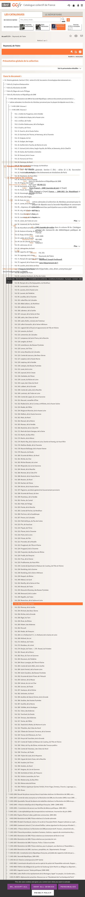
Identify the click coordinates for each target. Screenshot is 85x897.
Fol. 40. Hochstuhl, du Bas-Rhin (25, 186)
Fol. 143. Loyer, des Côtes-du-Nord (26, 383)
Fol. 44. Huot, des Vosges (23, 197)
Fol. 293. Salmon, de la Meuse (25, 680)
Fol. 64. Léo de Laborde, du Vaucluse (27, 241)
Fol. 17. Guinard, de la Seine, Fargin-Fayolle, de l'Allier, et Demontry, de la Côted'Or (43, 148)
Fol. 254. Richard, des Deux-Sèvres (26, 611)
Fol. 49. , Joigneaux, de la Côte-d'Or (27, 207)
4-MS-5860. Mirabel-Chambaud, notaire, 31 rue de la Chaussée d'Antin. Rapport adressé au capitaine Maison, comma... (43, 822)
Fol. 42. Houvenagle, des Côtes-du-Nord (28, 193)
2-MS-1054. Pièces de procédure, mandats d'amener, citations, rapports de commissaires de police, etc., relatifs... (42, 832)
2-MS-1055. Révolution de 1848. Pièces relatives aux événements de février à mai (37, 836)
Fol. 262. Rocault (20, 628)
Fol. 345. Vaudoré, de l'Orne (24, 762)
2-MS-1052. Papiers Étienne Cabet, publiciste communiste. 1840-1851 (33, 815)
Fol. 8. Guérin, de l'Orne (23, 128)
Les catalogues (14, 14)
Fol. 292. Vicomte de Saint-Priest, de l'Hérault (30, 676)
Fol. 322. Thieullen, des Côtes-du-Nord (28, 728)
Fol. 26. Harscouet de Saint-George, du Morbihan (31, 166)
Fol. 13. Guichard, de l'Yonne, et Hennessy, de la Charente (34, 134)
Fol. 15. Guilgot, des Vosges (24, 141)
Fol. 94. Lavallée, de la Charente (25, 297)
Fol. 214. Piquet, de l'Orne (23, 528)
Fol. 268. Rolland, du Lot (23, 638)
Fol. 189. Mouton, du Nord (23, 479)
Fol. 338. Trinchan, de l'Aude (24, 752)
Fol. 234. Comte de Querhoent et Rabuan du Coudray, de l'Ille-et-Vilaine (39, 566)
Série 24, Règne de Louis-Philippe (18, 91)
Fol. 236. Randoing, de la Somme (26, 569)
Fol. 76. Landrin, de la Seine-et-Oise (27, 266)
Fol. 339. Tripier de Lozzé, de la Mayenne (28, 756)
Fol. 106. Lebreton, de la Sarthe (25, 310)
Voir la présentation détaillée (68, 68)
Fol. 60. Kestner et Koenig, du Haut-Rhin (28, 231)
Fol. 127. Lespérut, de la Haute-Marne (27, 359)
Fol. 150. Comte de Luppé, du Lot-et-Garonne (30, 397)
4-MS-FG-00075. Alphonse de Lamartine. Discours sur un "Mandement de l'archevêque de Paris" (42, 877)
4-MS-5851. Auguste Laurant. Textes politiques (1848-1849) (29, 870)
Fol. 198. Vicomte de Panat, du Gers (27, 493)
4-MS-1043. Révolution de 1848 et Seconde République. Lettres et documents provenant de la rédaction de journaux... (42, 99)
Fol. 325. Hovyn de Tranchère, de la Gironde (29, 738)
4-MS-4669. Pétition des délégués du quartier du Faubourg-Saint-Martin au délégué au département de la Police (43, 867)
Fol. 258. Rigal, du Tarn (22, 618)
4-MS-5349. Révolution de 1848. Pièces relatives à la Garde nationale (33, 818)
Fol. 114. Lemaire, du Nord (24, 331)
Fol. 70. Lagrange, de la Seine (25, 255)
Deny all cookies (44, 887)
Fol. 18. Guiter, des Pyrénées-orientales (28, 152)
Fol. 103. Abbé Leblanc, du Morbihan (27, 304)
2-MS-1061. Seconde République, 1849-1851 (24, 856)
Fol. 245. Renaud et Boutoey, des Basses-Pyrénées (31, 590)
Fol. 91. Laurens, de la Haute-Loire (26, 290)
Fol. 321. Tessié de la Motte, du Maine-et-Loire (30, 724)
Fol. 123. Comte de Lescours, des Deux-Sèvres (30, 355)
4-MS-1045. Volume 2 (19, 110)
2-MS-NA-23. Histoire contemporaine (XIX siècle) (26, 860)
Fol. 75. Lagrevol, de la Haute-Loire (27, 262)
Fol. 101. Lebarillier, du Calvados (26, 300)
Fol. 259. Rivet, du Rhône (23, 621)
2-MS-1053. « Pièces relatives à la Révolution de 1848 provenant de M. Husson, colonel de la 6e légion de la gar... (42, 829)
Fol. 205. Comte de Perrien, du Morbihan (28, 511)
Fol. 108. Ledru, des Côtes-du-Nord (26, 317)
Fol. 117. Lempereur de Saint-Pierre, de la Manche (31, 338)
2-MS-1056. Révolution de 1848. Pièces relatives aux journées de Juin (33, 839)
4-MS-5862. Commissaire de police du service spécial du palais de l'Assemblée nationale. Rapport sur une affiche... (43, 863)
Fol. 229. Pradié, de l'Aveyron (24, 555)
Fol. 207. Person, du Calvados (25, 517)
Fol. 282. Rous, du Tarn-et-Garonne (26, 655)
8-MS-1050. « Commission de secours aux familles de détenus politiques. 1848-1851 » (38, 808)
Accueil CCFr (6, 36)
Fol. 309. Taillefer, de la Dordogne (26, 707)
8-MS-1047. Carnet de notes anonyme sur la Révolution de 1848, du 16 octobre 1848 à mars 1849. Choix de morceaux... (43, 798)
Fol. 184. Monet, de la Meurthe (25, 469)
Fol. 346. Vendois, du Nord (23, 766)
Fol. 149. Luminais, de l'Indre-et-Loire (27, 393)
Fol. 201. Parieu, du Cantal (24, 500)
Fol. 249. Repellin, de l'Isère (24, 597)
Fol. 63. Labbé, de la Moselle (24, 238)
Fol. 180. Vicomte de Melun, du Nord (27, 455)
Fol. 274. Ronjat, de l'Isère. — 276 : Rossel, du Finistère (33, 649)
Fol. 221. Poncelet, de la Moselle (25, 542)
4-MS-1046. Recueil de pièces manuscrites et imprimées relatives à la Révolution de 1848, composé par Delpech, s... (42, 794)
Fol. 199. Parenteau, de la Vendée (26, 497)
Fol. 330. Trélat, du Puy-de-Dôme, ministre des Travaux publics (36, 745)
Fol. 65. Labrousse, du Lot (23, 245)
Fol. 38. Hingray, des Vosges (24, 183)
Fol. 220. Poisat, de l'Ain (23, 538)
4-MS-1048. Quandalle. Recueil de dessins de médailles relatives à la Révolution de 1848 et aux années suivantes (42, 801)
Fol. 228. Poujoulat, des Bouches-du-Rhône (29, 552)
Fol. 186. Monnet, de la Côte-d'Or (26, 473)
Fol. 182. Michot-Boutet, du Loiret (26, 462)
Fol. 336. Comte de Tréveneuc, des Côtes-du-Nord (31, 749)
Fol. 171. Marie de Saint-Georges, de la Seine (30, 431)
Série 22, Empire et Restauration (18, 84)
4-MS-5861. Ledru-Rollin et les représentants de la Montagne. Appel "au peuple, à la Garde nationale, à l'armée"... (43, 874)
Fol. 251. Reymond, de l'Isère (24, 604)
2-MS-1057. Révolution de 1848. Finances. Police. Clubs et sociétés (32, 842)
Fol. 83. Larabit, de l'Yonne (24, 279)
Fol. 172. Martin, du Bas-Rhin (24, 435)
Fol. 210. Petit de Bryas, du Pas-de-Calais (29, 521)
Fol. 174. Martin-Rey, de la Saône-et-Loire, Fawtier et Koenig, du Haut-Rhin (40, 442)
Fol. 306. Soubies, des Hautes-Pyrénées (28, 700)
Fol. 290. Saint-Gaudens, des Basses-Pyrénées (30, 673)
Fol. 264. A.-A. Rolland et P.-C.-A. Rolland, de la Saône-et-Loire (36, 635)
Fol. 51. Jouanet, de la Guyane (25, 214)
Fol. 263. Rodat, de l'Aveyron (24, 631)
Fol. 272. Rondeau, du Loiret (24, 645)
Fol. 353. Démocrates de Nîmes (25, 783)
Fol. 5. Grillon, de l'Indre (23, 121)
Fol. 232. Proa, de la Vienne (24, 559)
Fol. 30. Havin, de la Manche (24, 169)
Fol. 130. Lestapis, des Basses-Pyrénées (28, 366)
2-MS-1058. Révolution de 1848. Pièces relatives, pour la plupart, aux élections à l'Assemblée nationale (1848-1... (42, 846)
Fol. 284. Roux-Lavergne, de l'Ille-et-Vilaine (29, 662)
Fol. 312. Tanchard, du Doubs (24, 714)
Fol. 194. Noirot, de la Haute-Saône (27, 486)
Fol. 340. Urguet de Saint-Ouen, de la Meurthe (30, 759)
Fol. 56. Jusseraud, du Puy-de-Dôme (27, 224)
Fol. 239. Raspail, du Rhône (24, 576)
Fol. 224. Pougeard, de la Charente (26, 549)
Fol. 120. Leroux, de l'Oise (23, 348)
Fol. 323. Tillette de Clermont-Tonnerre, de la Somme (33, 731)
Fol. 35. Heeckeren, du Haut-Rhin (26, 176)
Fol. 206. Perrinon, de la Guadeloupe (27, 514)
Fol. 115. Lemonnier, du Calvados (26, 335)
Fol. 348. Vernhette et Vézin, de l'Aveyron (28, 773)
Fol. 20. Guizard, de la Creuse (24, 155)
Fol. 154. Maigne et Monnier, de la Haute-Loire (30, 410)
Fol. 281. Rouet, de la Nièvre (24, 652)
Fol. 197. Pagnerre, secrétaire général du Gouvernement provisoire (37, 490)
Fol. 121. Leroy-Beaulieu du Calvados (27, 352)
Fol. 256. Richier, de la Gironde (25, 614)
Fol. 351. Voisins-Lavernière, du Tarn (27, 776)
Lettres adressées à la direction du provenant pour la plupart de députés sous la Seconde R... (42, 102)
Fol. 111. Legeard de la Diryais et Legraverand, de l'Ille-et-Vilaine (37, 328)
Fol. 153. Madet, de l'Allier (23, 407)
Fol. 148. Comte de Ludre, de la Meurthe (28, 390)
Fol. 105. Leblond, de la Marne (25, 307)
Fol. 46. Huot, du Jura (22, 200)
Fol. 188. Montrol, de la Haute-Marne (27, 476)
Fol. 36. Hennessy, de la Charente (26, 179)
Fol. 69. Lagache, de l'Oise (23, 252)
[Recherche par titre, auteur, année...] (39, 20)
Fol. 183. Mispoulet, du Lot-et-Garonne (28, 466)
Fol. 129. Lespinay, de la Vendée (25, 362)
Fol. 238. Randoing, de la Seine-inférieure (29, 573)
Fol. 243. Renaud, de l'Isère (24, 586)
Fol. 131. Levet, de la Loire (23, 369)
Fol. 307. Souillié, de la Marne (25, 704)
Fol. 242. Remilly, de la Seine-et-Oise (27, 583)
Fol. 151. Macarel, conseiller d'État (26, 400)
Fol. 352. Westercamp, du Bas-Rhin (26, 780)
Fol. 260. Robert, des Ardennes (25, 624)
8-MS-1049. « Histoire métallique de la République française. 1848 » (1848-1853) (36, 805)
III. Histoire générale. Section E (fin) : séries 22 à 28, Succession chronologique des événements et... (38, 80)
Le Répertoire (53, 14)
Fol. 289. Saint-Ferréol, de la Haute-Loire (28, 669)
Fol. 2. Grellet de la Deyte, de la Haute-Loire (29, 117)
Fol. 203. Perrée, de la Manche (25, 507)
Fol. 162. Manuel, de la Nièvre (25, 421)
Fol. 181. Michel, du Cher (23, 459)
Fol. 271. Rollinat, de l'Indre (24, 642)
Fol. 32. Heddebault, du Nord (24, 172)
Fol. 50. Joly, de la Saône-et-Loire (26, 210)
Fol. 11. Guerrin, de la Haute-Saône (27, 131)
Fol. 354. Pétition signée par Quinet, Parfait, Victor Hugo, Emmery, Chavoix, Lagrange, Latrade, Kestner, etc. (46, 787)
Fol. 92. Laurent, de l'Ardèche (24, 293)
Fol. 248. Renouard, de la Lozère (25, 593)
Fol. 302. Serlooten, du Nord (24, 693)
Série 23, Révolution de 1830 (16, 88)
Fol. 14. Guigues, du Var (23, 138)
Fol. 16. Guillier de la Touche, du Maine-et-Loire (31, 145)
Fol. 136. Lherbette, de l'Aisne (24, 376)
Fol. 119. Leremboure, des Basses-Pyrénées (29, 345)
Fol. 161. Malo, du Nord (22, 417)
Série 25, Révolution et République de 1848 (21, 94)
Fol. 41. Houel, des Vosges (23, 190)
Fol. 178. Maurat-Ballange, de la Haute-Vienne (30, 448)
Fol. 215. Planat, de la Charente (25, 531)
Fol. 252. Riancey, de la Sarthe (25, 607)
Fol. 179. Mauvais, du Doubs (24, 452)
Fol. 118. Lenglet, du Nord (23, 341)
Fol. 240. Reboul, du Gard (23, 580)
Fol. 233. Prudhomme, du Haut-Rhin (27, 562)
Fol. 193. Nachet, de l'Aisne (24, 483)
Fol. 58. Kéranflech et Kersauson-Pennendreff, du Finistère (34, 228)
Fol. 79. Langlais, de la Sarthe (25, 269)
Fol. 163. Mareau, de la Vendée (25, 424)
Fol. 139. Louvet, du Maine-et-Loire (26, 379)
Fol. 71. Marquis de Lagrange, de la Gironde (29, 259)
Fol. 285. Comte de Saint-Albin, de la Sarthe (29, 666)
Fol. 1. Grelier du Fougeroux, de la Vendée (29, 114)
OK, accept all (19, 887)
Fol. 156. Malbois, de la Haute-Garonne (28, 414)
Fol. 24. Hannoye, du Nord (23, 162)
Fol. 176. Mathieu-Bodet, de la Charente (28, 445)
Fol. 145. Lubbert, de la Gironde (25, 386)
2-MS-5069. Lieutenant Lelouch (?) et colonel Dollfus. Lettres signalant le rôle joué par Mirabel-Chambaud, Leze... (43, 825)
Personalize (68, 887)
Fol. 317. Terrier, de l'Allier (23, 721)
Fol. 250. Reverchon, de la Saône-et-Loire (29, 600)
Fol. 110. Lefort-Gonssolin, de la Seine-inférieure (31, 324)
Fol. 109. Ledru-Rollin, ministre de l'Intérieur (30, 321)
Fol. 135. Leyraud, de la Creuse (25, 373)
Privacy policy (42, 893)
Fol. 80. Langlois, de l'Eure (24, 272)
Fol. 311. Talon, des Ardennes (24, 711)
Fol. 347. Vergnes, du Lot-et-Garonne (27, 769)
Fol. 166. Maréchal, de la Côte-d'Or (26, 428)
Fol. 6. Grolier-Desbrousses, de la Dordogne (29, 124)
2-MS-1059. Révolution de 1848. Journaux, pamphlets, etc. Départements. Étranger (38, 849)
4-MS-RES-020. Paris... (42, 853)
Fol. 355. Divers (20, 790)
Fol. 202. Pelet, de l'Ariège (23, 504)
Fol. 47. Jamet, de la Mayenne (25, 203)
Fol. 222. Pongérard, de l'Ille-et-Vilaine (28, 545)
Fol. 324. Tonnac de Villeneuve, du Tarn (28, 735)
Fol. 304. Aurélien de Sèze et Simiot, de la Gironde (31, 697)
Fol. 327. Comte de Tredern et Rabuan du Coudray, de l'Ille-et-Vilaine (38, 742)
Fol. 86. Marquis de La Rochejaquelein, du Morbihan (32, 283)
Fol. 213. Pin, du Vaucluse (23, 524)
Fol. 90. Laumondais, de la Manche (26, 286)
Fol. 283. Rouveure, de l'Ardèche (25, 659)
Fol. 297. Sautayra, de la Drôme (25, 690)
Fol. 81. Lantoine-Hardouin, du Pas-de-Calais (30, 276)
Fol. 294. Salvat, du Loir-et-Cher (25, 683)
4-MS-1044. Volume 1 (19, 106)
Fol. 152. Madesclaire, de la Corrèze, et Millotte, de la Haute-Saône (37, 404)
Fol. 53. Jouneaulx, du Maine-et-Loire (27, 217)
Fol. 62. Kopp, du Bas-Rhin (24, 235)
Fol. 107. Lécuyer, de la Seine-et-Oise (27, 314)
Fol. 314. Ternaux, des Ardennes (25, 718)
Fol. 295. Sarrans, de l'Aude (24, 687)
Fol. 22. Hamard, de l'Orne (24, 159)
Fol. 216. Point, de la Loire (23, 535)
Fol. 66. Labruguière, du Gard (24, 248)
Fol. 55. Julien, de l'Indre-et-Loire (26, 221)
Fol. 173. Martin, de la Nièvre (24, 438)
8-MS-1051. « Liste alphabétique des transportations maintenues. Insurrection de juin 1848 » (41, 811)
